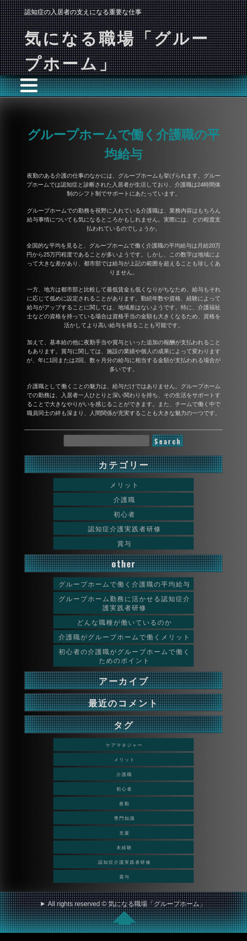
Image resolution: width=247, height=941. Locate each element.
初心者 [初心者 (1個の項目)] (124, 788)
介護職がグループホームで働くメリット (124, 636)
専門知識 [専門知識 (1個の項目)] (124, 818)
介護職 (125, 499)
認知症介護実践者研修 (124, 528)
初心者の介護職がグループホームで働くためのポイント (124, 655)
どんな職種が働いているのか (124, 622)
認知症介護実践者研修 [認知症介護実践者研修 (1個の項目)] (124, 861)
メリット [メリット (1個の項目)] (124, 759)
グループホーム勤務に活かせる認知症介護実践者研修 (124, 602)
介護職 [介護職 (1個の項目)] (124, 774)
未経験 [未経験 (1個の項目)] (124, 847)
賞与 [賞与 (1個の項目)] (124, 876)
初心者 (125, 514)
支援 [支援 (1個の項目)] (124, 832)
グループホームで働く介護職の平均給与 (124, 584)
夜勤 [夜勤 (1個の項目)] (124, 803)
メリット (124, 484)
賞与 (124, 543)
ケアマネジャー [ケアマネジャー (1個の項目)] (124, 744)
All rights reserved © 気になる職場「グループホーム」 (127, 912)
